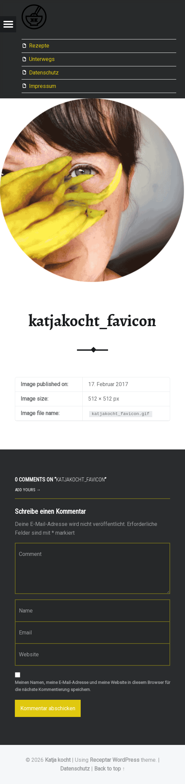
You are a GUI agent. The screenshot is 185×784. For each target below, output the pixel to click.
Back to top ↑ (109, 768)
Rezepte (39, 45)
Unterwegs (42, 59)
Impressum (42, 86)
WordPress (125, 760)
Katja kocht (58, 760)
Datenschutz (44, 72)
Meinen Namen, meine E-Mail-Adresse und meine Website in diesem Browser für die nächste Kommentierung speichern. (92, 686)
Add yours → (28, 489)
